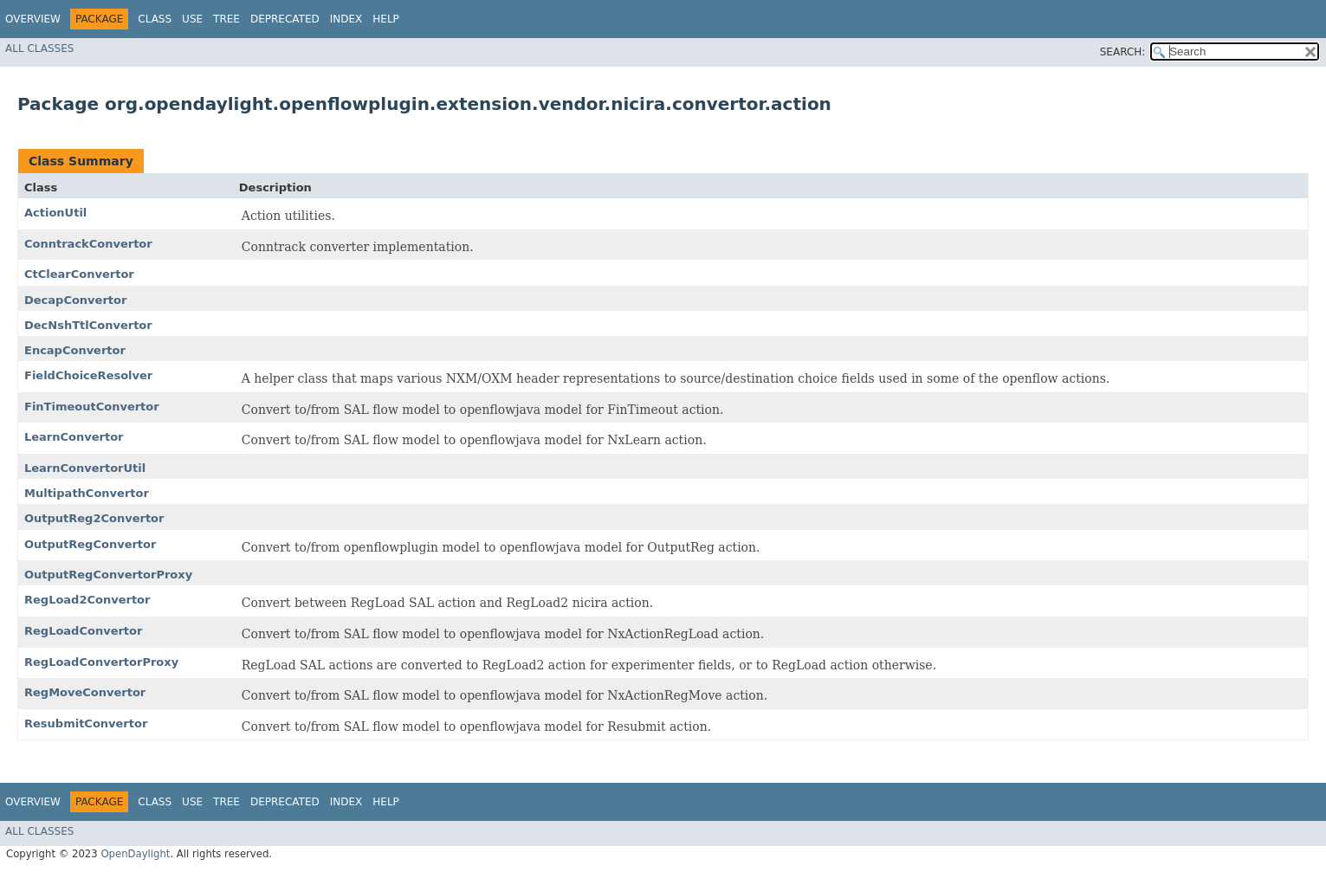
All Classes (39, 48)
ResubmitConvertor (85, 723)
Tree (226, 19)
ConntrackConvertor (88, 243)
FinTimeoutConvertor (91, 406)
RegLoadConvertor (83, 630)
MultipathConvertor (86, 493)
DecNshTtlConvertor (88, 325)
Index (346, 19)
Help (385, 19)
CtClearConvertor (79, 274)
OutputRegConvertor (90, 544)
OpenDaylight (135, 854)
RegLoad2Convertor (87, 599)
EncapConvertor (75, 350)
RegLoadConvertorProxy (101, 662)
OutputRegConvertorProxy (108, 574)
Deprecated (285, 19)
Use (192, 19)
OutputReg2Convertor (94, 518)
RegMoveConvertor (85, 692)
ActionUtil (55, 212)
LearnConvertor (74, 436)
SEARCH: (1123, 52)
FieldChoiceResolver (88, 375)
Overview (33, 19)
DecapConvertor (75, 300)
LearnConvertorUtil (85, 468)
